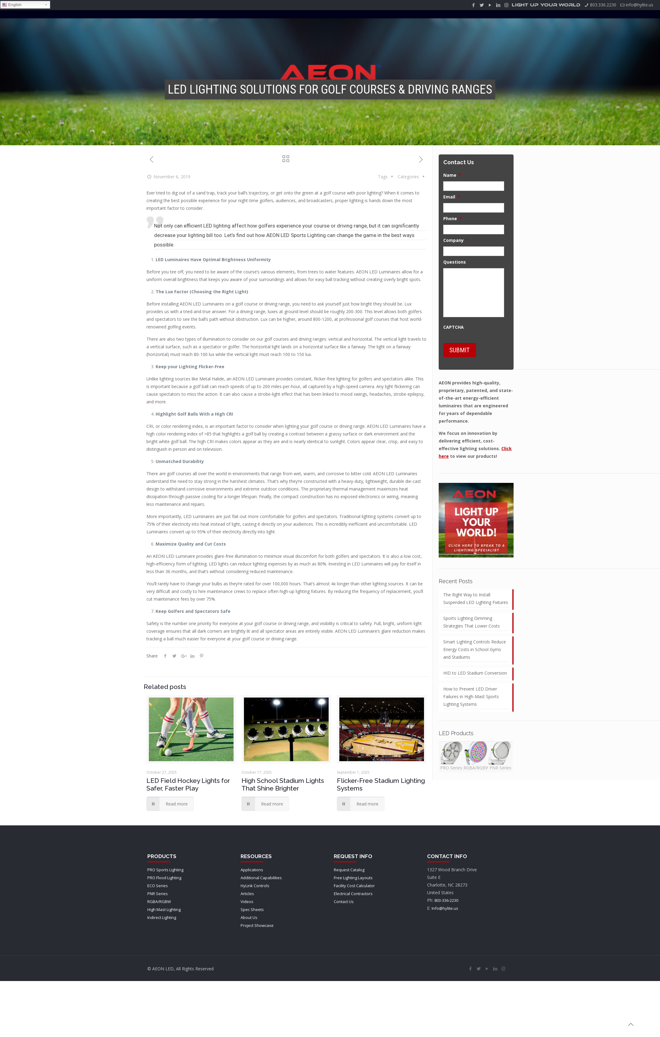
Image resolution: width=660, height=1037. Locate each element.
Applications (252, 869)
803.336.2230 (603, 5)
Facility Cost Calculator (354, 885)
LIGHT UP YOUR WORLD (546, 5)
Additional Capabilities (261, 877)
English (11, 4)
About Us (249, 917)
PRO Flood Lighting (164, 877)
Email (451, 197)
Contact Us (344, 901)
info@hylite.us (639, 5)
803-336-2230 (446, 900)
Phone (452, 218)
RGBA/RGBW (159, 901)
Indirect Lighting (161, 917)
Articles (247, 893)
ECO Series (157, 885)
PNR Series (157, 893)
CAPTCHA (453, 327)
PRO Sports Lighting (165, 869)
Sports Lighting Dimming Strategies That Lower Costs (471, 622)
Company (456, 240)
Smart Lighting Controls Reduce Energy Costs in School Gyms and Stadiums (474, 649)
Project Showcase (257, 925)
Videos (247, 901)
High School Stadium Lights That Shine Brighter (283, 784)
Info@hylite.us (445, 908)
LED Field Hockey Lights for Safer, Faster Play (188, 784)
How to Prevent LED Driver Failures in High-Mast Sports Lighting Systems (471, 696)
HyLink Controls (255, 885)
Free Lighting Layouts (353, 877)
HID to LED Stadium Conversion (475, 673)
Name (452, 175)
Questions (454, 262)
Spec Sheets (252, 909)
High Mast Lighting (164, 909)
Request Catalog (349, 869)
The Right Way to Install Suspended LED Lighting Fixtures (475, 598)
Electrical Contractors (353, 893)
